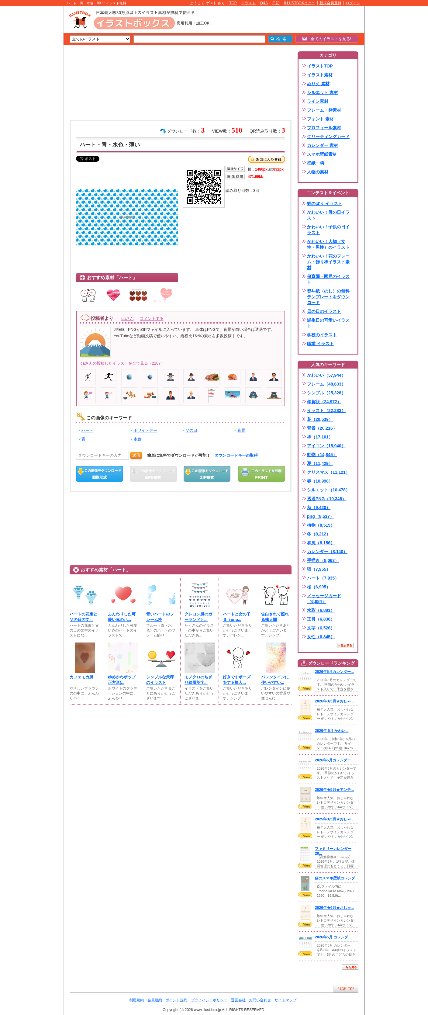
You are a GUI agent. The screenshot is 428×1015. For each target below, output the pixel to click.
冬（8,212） (318, 534)
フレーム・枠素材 (324, 110)
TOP (233, 3)
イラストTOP (320, 66)
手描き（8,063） (323, 560)
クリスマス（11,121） (328, 472)
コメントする (152, 318)
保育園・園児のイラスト (328, 279)
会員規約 (154, 1000)
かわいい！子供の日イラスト (328, 229)
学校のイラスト (322, 334)
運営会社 (238, 1000)
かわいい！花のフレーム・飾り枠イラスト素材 (328, 262)
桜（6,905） (318, 586)
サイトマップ (285, 1000)
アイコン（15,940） (326, 445)
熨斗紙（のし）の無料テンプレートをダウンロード (328, 297)
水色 (137, 439)
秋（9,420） (318, 507)
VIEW (305, 688)
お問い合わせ (260, 1000)
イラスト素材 (320, 74)
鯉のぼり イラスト (324, 203)
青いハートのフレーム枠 (160, 617)
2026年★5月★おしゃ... (334, 701)
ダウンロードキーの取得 (236, 455)
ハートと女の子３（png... (236, 617)
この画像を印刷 (261, 474)
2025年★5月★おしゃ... (334, 819)
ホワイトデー (145, 430)
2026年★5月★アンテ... (334, 790)
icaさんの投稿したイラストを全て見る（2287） (122, 363)
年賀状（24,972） (324, 401)
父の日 (191, 430)
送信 (136, 455)
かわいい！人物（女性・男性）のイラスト (328, 244)
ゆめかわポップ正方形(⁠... (122, 680)
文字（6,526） (321, 627)
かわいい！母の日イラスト (328, 215)
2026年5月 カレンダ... (333, 937)
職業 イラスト (320, 343)
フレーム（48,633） (326, 384)
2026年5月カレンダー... (334, 672)
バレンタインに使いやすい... (275, 680)
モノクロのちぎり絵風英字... (198, 680)
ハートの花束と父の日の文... (83, 617)
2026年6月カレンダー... (334, 760)
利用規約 (136, 1000)
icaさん (127, 318)
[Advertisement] (34, 100)
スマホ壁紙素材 (322, 154)
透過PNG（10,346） (326, 498)
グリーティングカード (328, 136)
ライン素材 (317, 101)
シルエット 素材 (322, 92)
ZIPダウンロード (207, 474)
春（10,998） (320, 481)
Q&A (264, 3)
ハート (87, 430)
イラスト (248, 3)
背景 (241, 430)
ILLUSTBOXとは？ (299, 3)
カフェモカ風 (83, 677)
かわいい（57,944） (326, 375)
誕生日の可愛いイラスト (328, 323)
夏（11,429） (320, 463)
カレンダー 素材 (322, 145)
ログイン (353, 3)
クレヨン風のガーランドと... (198, 617)
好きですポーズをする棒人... (236, 680)
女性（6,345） (321, 636)
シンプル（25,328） (326, 392)
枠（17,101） (320, 437)
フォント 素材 (320, 118)
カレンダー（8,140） (327, 551)
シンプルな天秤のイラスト (160, 680)
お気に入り (266, 159)
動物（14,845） (322, 454)
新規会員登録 (330, 3)
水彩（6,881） (321, 610)
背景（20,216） (322, 428)
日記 (275, 3)
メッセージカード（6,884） (324, 598)
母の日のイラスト (324, 311)
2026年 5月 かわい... (331, 731)
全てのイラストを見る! (326, 38)
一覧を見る (345, 645)
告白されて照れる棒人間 (275, 617)
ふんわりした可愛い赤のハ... (122, 617)
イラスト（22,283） (326, 410)
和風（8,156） (321, 542)
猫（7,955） (318, 569)
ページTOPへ (345, 988)
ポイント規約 (176, 1000)
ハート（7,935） (323, 578)
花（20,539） (320, 419)
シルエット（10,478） (328, 489)
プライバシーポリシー (209, 1000)
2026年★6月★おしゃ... (334, 908)
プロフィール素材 (324, 127)
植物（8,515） (321, 525)
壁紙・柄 (315, 163)
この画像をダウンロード (99, 474)
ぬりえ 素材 (318, 83)
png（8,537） (320, 516)
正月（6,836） (321, 619)
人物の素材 (317, 171)
